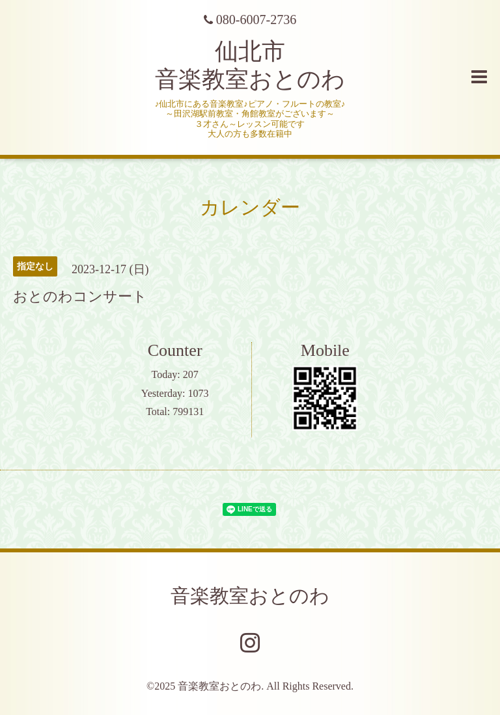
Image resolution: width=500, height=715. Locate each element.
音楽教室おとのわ (250, 595)
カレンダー (250, 207)
